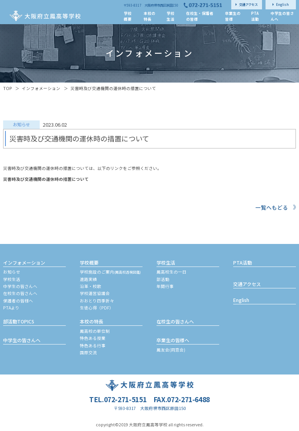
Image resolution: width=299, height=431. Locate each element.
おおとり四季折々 (97, 301)
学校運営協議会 (95, 293)
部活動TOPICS (18, 321)
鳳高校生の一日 (171, 272)
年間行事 (165, 286)
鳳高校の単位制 (95, 331)
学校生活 (11, 279)
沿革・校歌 (90, 286)
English (241, 300)
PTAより (11, 308)
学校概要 (89, 262)
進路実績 (88, 279)
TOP (7, 88)
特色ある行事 (93, 345)
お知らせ (11, 272)
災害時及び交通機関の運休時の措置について (46, 179)
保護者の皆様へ (18, 301)
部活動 (163, 279)
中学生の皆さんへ (20, 286)
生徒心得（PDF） (97, 308)
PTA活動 (242, 262)
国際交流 (88, 352)
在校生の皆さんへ (20, 293)
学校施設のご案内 (110, 272)
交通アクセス (247, 284)
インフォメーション (41, 88)
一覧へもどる (271, 207)
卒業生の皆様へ (173, 340)
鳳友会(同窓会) (171, 350)
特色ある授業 (93, 338)
